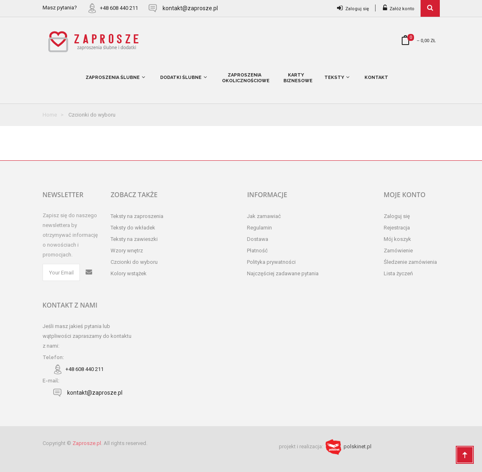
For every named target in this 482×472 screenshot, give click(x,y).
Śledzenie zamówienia (410, 262)
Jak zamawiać (264, 216)
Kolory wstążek (129, 273)
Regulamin (259, 228)
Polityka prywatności (271, 262)
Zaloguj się (353, 8)
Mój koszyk (397, 239)
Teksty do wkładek (133, 228)
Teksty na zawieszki (134, 239)
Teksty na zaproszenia (137, 216)
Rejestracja (397, 228)
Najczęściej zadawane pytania (283, 273)
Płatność (257, 250)
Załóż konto (398, 8)
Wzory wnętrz (127, 250)
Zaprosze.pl (86, 443)
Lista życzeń (398, 273)
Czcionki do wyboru (134, 262)
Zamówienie (398, 250)
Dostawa (257, 239)
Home (50, 115)
